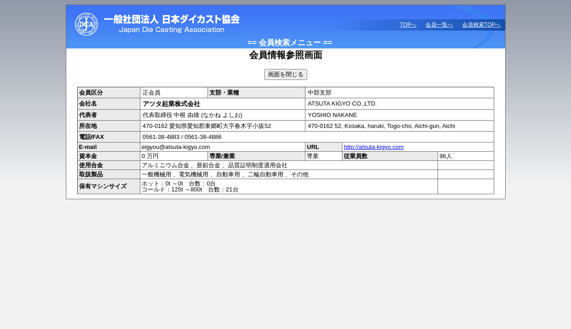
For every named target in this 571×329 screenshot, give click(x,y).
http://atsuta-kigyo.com (374, 146)
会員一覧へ (439, 24)
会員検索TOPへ (481, 24)
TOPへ (408, 24)
